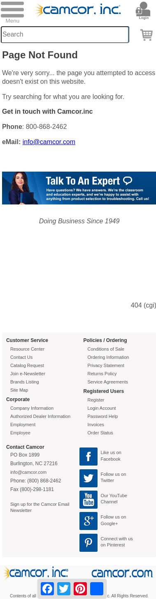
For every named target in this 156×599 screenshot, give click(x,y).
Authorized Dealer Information (40, 416)
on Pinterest (113, 544)
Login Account (102, 408)
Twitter (107, 480)
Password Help (103, 416)
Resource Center (27, 349)
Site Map (19, 390)
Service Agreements (108, 381)
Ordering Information (108, 357)
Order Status (100, 432)
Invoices (96, 424)
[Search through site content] (65, 34)
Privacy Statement (106, 365)
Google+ (109, 523)
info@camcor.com (49, 141)
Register (96, 399)
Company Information (32, 408)
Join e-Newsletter (27, 373)
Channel (109, 501)
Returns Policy (102, 373)
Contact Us (21, 357)
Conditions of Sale (106, 349)
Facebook (111, 459)
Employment (22, 424)
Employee (20, 432)
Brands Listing (24, 381)
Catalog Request (27, 365)
